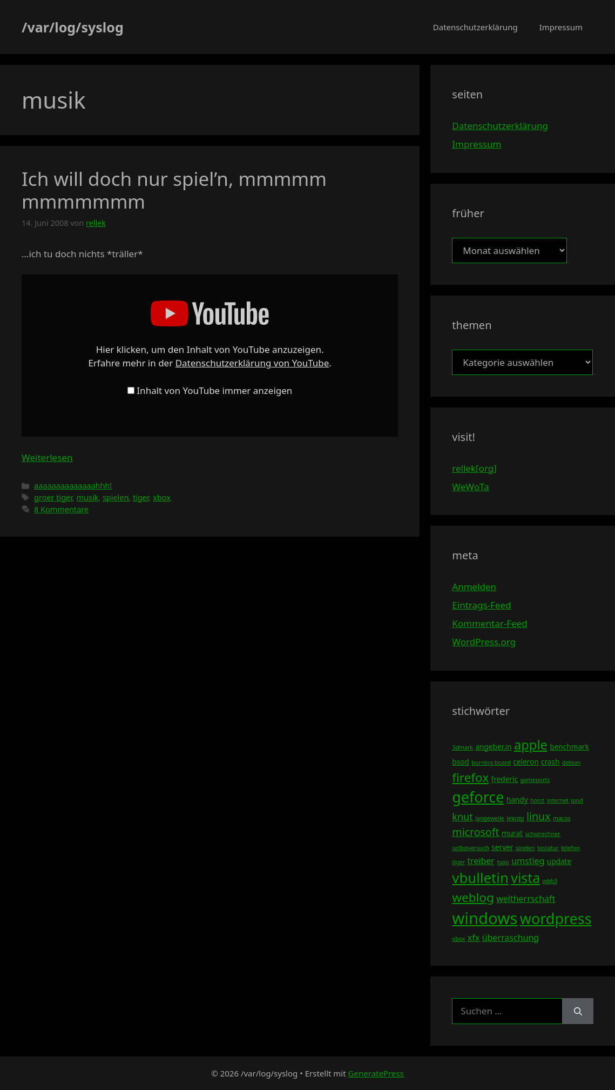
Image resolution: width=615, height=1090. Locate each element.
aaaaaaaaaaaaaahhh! (73, 485)
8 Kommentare (61, 509)
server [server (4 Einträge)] (502, 847)
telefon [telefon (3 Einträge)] (570, 848)
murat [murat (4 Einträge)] (512, 833)
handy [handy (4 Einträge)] (517, 799)
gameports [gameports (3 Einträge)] (535, 780)
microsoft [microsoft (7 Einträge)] (475, 832)
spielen (116, 497)
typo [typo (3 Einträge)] (503, 862)
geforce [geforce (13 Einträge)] (478, 797)
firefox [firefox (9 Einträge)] (470, 777)
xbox (162, 497)
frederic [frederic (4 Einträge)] (504, 779)
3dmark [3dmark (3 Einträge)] (462, 747)
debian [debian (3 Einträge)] (571, 762)
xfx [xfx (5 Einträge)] (473, 938)
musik (87, 497)
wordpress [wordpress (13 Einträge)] (556, 918)
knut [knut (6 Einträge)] (462, 816)
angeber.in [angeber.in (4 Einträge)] (493, 746)
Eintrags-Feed (481, 605)
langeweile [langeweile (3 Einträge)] (489, 818)
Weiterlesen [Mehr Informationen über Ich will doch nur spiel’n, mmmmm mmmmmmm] (47, 457)
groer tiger (53, 497)
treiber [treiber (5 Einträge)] (481, 861)
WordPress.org (484, 642)
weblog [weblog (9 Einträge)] (473, 897)
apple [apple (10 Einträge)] (531, 744)
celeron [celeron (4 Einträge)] (525, 762)
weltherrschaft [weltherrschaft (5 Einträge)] (525, 899)
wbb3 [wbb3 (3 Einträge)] (550, 881)
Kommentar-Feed (489, 623)
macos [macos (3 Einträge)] (562, 818)
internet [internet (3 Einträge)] (558, 800)
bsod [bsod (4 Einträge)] (460, 762)
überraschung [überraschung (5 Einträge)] (510, 938)
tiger (141, 497)
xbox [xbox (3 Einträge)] (458, 938)
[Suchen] (578, 1011)
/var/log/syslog (73, 27)
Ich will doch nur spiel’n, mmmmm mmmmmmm (174, 190)
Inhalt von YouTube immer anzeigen (214, 390)
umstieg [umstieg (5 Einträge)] (527, 861)
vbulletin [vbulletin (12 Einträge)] (480, 877)
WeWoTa (470, 486)
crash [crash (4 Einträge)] (550, 762)
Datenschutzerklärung (475, 27)
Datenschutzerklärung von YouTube (252, 363)
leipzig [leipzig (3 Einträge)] (515, 818)
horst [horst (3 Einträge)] (537, 800)
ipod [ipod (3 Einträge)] (577, 800)
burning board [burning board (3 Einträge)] (491, 762)
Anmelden (474, 586)
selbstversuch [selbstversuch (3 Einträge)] (470, 848)
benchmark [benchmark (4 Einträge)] (569, 746)
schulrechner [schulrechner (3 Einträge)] (542, 834)
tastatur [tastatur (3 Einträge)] (548, 848)
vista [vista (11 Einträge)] (525, 877)
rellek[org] (474, 468)
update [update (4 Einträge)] (559, 861)
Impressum (561, 27)
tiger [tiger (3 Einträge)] (458, 862)
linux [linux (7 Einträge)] (538, 816)
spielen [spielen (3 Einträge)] (525, 848)
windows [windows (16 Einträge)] (484, 918)
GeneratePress (376, 1073)
